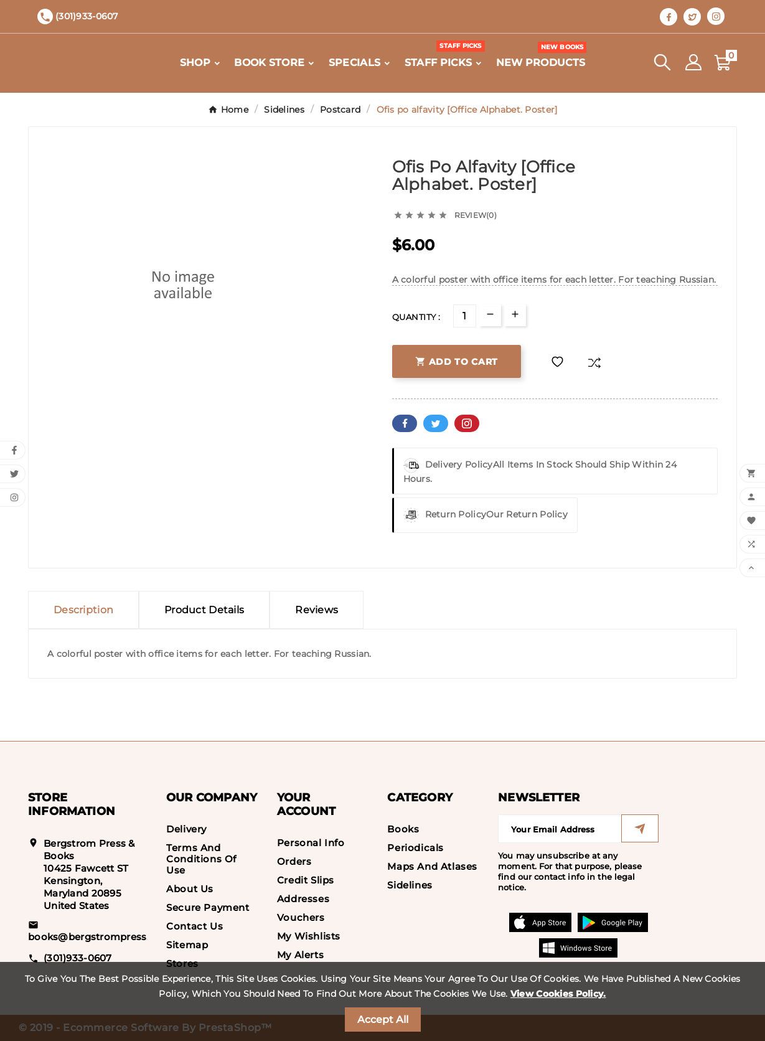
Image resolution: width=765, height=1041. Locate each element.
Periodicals (415, 848)
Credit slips (305, 880)
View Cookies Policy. (558, 993)
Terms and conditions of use (201, 859)
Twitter (435, 423)
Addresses (303, 899)
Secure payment (207, 907)
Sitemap (187, 945)
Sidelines (409, 885)
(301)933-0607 (78, 958)
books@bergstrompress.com (99, 937)
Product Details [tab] (204, 610)
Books (403, 829)
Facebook (404, 423)
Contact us (194, 926)
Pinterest (466, 423)
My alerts (300, 955)
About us (190, 889)
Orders (294, 861)
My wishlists (308, 936)
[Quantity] (464, 315)
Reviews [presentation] (316, 610)
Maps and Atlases (432, 866)
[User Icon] (693, 62)
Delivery (186, 829)
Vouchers (301, 917)
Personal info (311, 843)
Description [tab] (83, 610)
